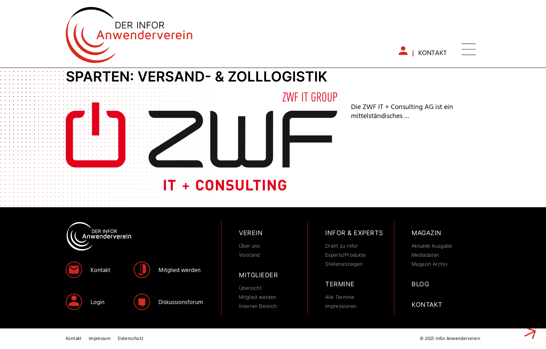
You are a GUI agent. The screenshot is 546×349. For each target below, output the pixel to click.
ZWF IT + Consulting (401, 97)
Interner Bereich (258, 306)
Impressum (100, 338)
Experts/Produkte (345, 255)
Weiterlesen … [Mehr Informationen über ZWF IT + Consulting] (528, 334)
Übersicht (250, 288)
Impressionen (341, 306)
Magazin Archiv (429, 264)
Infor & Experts (354, 232)
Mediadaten (425, 255)
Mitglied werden (179, 270)
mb (406, 51)
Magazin (427, 232)
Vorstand (249, 255)
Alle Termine (339, 297)
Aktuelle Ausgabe (432, 246)
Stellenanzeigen (343, 264)
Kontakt (432, 53)
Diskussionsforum (180, 302)
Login (97, 302)
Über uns (249, 246)
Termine (340, 284)
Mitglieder (258, 275)
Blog (420, 284)
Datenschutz (130, 338)
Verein (251, 232)
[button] (468, 50)
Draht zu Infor (341, 246)
